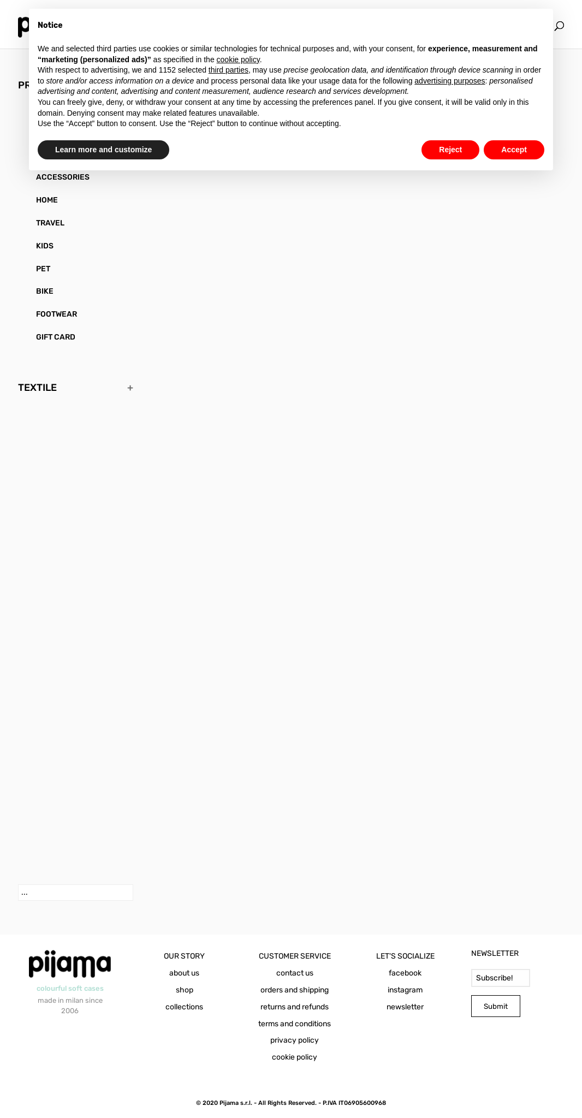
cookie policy (294, 1057)
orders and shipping (294, 990)
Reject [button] (450, 149)
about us (184, 973)
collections (184, 1007)
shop (184, 990)
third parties (228, 70)
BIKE (45, 291)
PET (43, 268)
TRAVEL (50, 223)
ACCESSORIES (63, 177)
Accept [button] (514, 149)
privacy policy (294, 1040)
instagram (405, 990)
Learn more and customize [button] (103, 149)
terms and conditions (294, 1023)
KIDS (45, 246)
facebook (405, 973)
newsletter (405, 1007)
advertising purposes (449, 80)
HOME (47, 200)
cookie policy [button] (238, 59)
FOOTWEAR (56, 314)
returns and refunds (294, 1007)
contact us (294, 973)
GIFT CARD (55, 337)
